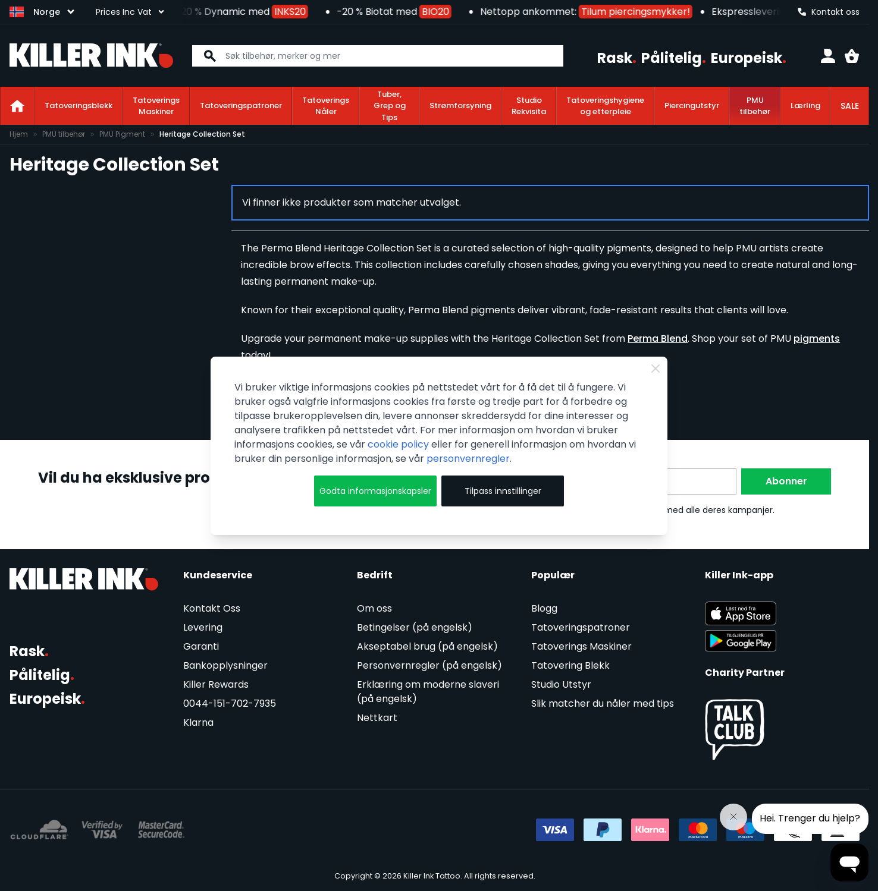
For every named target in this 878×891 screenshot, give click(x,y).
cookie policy (398, 444)
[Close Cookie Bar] (655, 368)
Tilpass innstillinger (503, 491)
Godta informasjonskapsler (375, 491)
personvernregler (468, 458)
